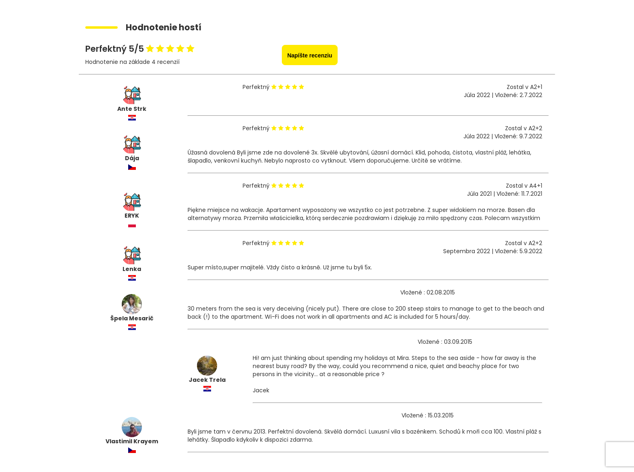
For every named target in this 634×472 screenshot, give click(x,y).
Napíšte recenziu (309, 55)
